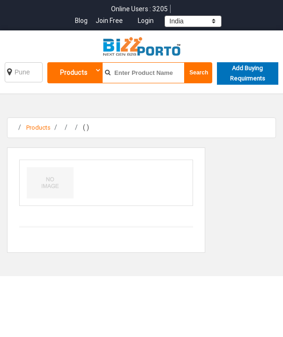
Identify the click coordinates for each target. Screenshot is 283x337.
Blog (82, 20)
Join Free (109, 20)
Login (146, 20)
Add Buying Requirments (247, 73)
